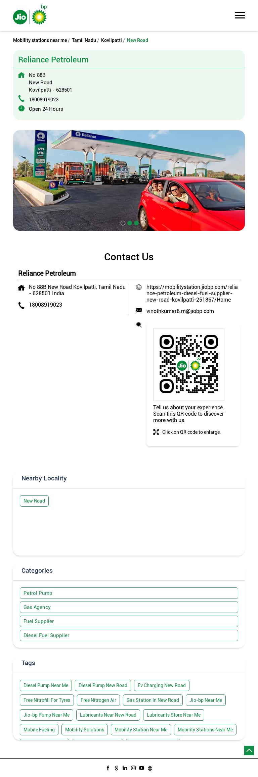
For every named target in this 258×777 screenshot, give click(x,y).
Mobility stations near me (40, 40)
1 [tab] (122, 222)
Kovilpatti (111, 40)
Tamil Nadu (84, 40)
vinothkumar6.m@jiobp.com (180, 311)
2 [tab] (129, 222)
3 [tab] (135, 222)
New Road (34, 501)
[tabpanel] (129, 180)
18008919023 (43, 100)
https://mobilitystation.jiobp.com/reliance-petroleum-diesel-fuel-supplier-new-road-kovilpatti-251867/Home (192, 293)
